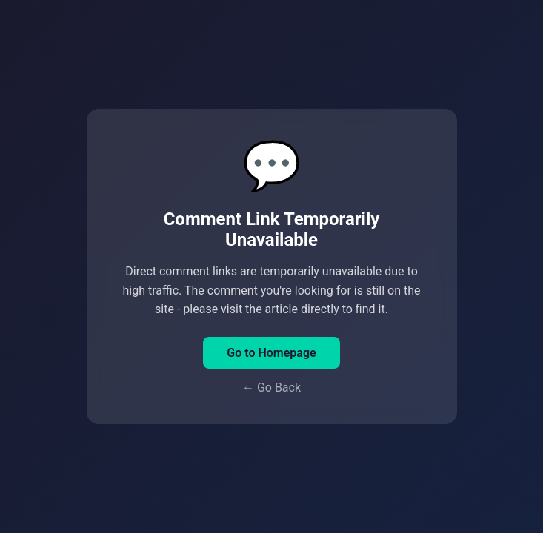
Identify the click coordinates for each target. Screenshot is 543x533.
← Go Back (271, 388)
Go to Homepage (271, 353)
